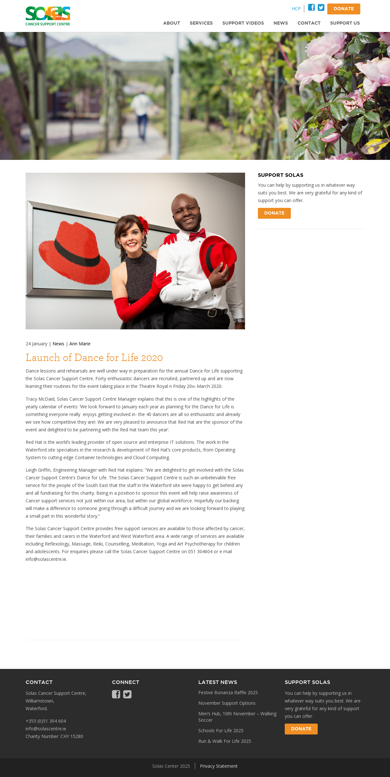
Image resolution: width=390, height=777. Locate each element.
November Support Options (227, 703)
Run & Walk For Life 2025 (224, 741)
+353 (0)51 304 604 (46, 721)
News (58, 344)
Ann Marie (80, 344)
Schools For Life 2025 (220, 730)
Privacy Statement (219, 766)
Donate (274, 213)
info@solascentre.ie (46, 729)
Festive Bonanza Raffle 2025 (228, 692)
